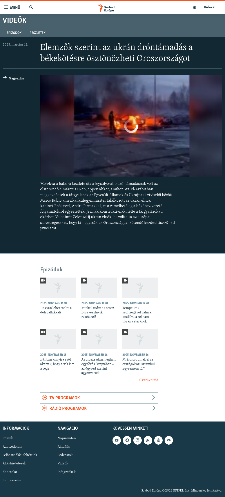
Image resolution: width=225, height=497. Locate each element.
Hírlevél (209, 7)
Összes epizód (148, 380)
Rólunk (8, 438)
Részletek (37, 33)
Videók (63, 463)
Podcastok (65, 455)
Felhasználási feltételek (20, 455)
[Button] (13, 79)
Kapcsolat (10, 472)
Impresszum (12, 480)
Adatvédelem (12, 447)
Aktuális (64, 447)
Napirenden (67, 438)
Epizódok (14, 33)
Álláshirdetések (14, 463)
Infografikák (67, 472)
